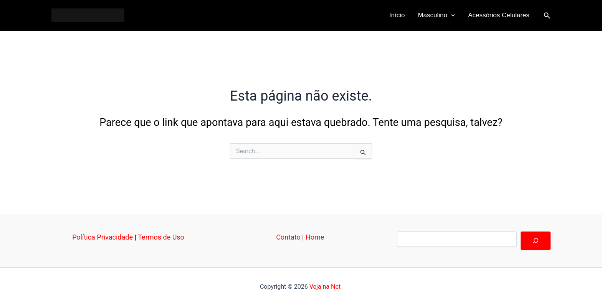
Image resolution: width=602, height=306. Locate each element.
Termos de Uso (161, 237)
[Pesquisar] (536, 241)
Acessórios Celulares (498, 15)
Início (397, 15)
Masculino (436, 15)
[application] (451, 15)
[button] (547, 15)
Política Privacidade (102, 237)
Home (315, 237)
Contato (288, 237)
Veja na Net (325, 286)
